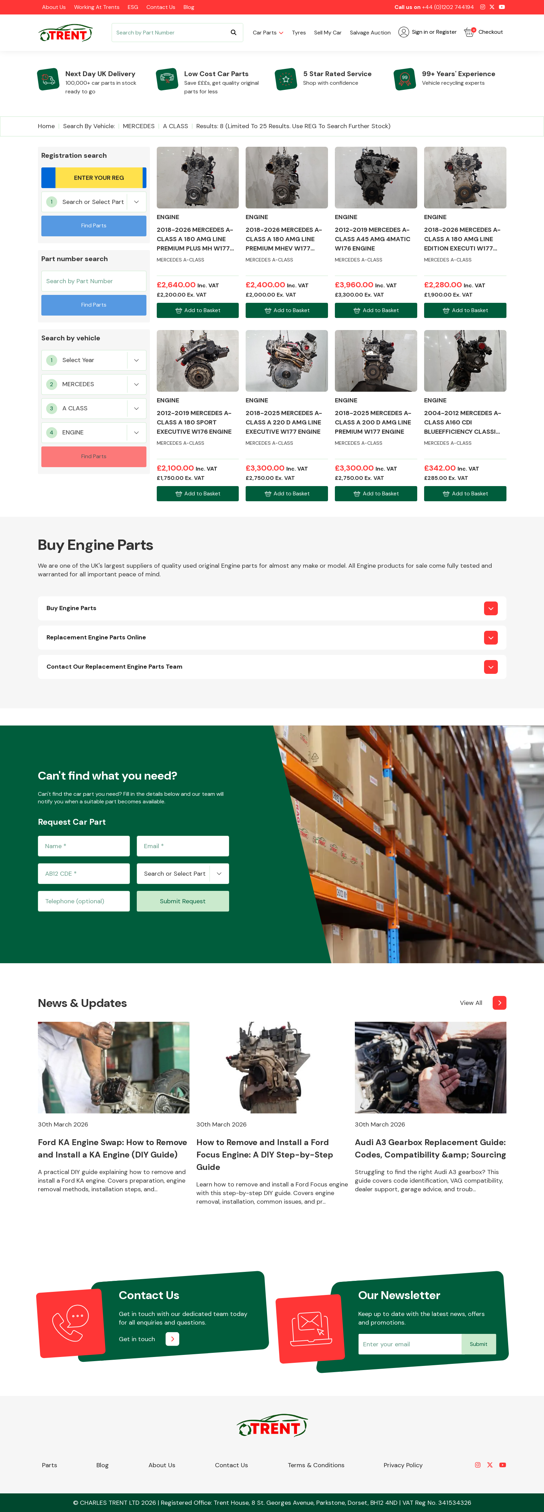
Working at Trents (97, 7)
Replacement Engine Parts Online (96, 637)
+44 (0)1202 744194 (448, 7)
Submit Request (183, 901)
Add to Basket (197, 310)
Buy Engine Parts (71, 608)
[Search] (177, 32)
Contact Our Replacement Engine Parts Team (115, 666)
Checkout (483, 32)
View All (471, 1003)
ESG (133, 7)
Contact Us (160, 7)
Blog (189, 7)
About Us (54, 7)
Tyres (299, 32)
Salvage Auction (370, 32)
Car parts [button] (265, 32)
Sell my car (328, 32)
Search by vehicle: (89, 126)
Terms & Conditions (316, 1465)
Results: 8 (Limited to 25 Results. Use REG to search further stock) (293, 126)
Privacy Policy (403, 1465)
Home (46, 126)
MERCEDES (139, 126)
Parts (49, 1465)
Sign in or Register (427, 32)
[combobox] (94, 202)
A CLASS (175, 126)
